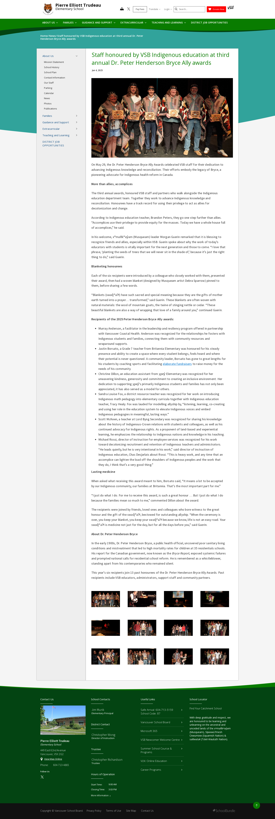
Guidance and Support (98, 22)
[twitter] (128, 9)
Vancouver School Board (161, 722)
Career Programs (161, 769)
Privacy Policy (94, 810)
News (47, 98)
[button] (78, 56)
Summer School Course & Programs (161, 750)
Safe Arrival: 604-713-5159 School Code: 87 (161, 711)
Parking (48, 87)
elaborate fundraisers (177, 364)
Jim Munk (98, 710)
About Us (50, 22)
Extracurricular (133, 22)
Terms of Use (113, 810)
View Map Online (53, 759)
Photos (48, 103)
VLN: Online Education (161, 761)
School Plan (50, 72)
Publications (50, 108)
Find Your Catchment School (206, 708)
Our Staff (49, 82)
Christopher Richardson (107, 760)
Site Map (131, 810)
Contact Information (54, 77)
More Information (100, 795)
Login (168, 9)
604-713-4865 (61, 765)
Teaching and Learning (169, 22)
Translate (154, 9)
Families (70, 22)
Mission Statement (54, 62)
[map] (122, 9)
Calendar (49, 93)
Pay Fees (140, 9)
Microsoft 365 (161, 731)
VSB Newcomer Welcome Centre (161, 739)
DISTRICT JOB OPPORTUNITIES (209, 22)
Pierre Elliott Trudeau (78, 5)
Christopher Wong (103, 735)
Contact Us (147, 810)
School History (51, 67)
